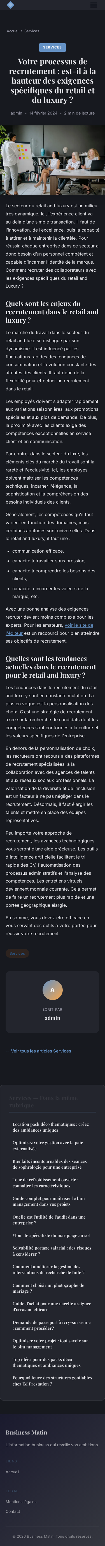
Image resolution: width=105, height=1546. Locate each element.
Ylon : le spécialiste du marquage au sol (51, 1235)
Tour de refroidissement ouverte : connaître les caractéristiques (45, 1182)
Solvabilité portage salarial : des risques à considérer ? (52, 1250)
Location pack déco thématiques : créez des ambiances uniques (51, 1127)
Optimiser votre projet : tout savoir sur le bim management (50, 1343)
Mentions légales (21, 1501)
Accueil (13, 31)
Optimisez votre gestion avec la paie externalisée (48, 1145)
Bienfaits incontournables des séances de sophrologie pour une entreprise (50, 1164)
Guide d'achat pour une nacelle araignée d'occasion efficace (52, 1306)
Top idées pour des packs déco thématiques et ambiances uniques (47, 1362)
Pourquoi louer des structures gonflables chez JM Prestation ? (52, 1380)
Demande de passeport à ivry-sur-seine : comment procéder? (52, 1325)
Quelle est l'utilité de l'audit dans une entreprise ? (49, 1220)
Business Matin (26, 1432)
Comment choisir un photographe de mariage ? (48, 1288)
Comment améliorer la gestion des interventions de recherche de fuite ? (48, 1269)
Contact (13, 1511)
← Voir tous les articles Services (38, 1051)
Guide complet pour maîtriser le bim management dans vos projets (49, 1201)
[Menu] (93, 5)
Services (31, 31)
